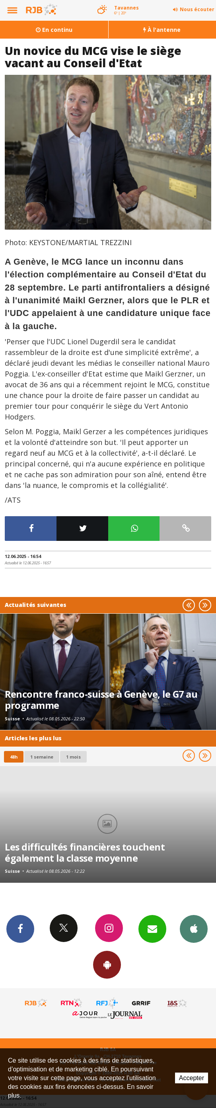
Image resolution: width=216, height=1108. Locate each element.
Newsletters (152, 928)
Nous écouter (197, 9)
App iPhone (194, 928)
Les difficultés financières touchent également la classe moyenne (85, 852)
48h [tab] (14, 757)
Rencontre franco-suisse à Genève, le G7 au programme (101, 700)
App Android (107, 964)
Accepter (191, 1078)
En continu (54, 29)
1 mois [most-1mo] (73, 757)
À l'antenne (162, 29)
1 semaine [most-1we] (41, 757)
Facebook (20, 928)
